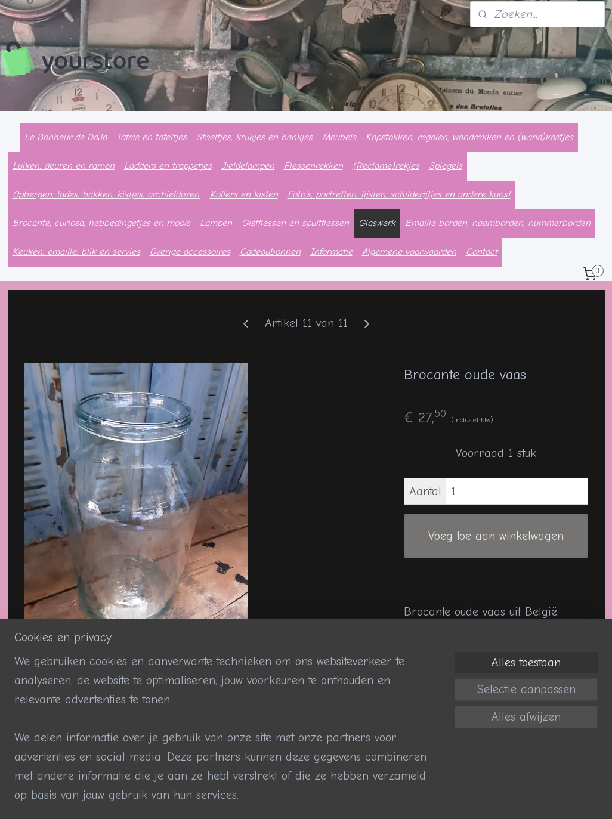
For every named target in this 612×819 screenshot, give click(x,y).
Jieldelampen (247, 165)
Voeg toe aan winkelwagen (496, 536)
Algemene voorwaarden (409, 251)
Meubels (339, 137)
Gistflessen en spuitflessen (295, 223)
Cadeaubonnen (270, 251)
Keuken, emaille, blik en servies (76, 251)
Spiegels (445, 165)
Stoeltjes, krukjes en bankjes (254, 137)
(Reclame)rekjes (386, 165)
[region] (227, 735)
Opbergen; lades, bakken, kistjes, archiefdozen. (106, 194)
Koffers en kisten (244, 194)
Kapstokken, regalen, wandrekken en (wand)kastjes (469, 137)
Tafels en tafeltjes (151, 137)
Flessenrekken (313, 165)
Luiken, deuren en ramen (64, 165)
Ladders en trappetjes (168, 165)
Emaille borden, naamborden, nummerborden (498, 223)
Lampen (216, 223)
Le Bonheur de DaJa (65, 137)
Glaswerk (376, 223)
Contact (481, 251)
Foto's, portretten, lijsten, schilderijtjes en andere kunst (399, 194)
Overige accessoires (190, 251)
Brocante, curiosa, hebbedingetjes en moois (101, 223)
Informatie (331, 251)
